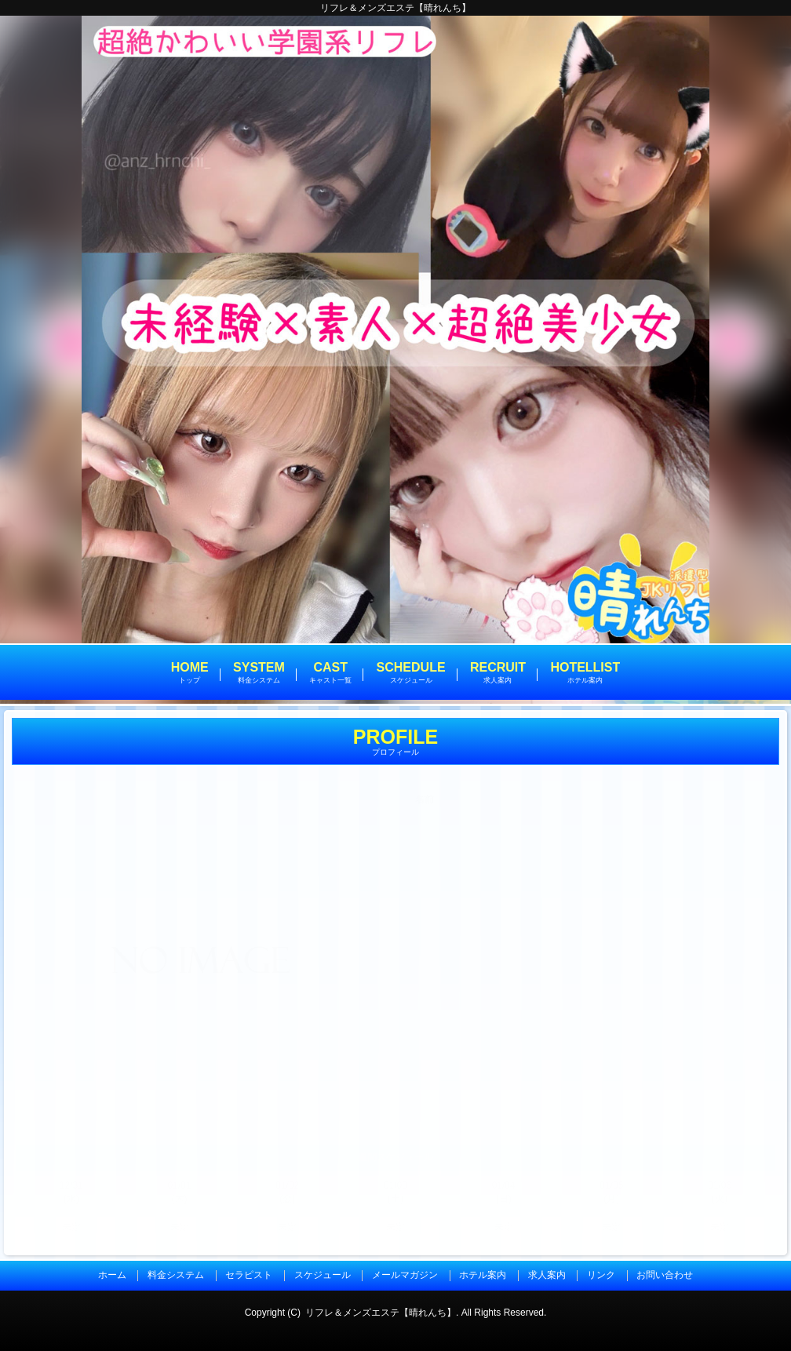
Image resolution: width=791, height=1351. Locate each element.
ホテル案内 (482, 1274)
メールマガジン (405, 1274)
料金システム (176, 1274)
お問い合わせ (664, 1274)
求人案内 (547, 1274)
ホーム (112, 1274)
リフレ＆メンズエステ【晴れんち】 (380, 1312)
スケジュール (322, 1274)
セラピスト (248, 1274)
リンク (601, 1274)
